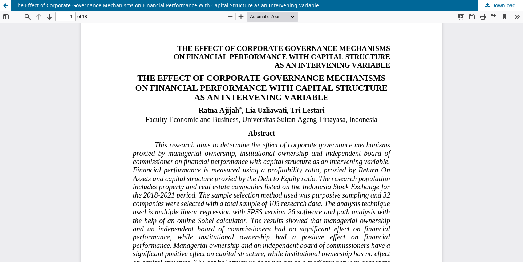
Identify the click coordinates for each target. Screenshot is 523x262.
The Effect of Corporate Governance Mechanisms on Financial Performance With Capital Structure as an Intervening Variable (167, 5)
